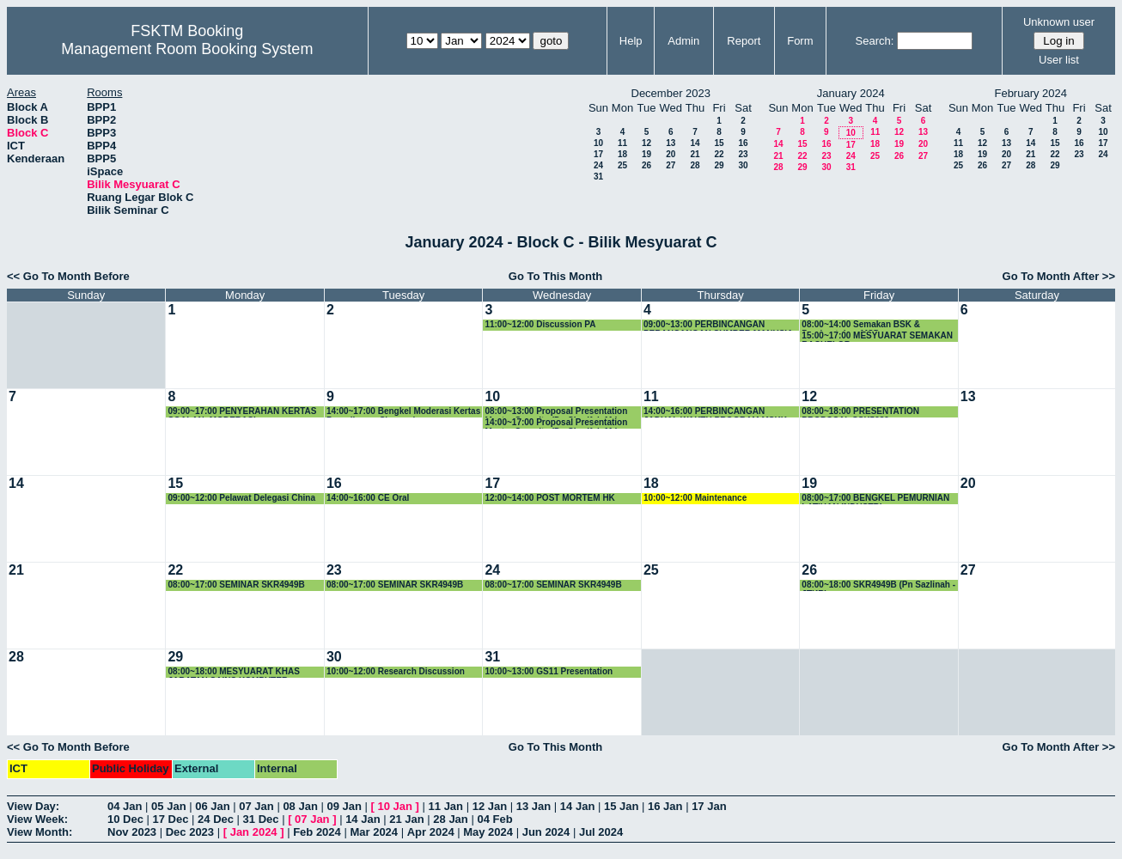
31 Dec (261, 819)
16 (742, 143)
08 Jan (300, 806)
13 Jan (533, 806)
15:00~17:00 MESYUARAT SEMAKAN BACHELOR (877, 336)
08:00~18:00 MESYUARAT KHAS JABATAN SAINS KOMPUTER (233, 672)
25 (622, 165)
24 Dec (216, 819)
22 (718, 154)
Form (800, 40)
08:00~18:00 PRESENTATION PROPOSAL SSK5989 (860, 411)
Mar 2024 (374, 831)
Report (743, 40)
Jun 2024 (546, 831)
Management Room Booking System (187, 49)
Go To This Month (556, 276)
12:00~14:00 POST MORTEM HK (549, 498)
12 (646, 143)
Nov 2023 (131, 831)
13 (670, 143)
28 (694, 165)
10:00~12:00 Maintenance (695, 498)
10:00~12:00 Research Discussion (395, 671)
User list (1059, 59)
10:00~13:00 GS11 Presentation (549, 671)
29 (718, 165)
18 (622, 154)
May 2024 (488, 831)
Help (631, 40)
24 (598, 165)
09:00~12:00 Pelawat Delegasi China (241, 498)
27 (670, 165)
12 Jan (490, 806)
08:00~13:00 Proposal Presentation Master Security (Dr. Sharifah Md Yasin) (556, 411)
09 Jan (343, 806)
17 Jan (709, 806)
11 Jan (446, 806)
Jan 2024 (253, 831)
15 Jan (621, 806)
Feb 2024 (317, 831)
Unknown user (1059, 21)
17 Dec (171, 819)
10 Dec (125, 819)
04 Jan (124, 806)
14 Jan (577, 806)
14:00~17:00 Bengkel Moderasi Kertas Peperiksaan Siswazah (403, 411)
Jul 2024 (601, 831)
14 (694, 143)
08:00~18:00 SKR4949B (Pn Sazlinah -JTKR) (878, 585)
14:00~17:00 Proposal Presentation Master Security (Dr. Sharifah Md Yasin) (556, 423)
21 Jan (406, 819)
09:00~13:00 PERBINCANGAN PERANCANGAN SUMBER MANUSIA (718, 325)
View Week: (37, 819)
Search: (875, 40)
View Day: (33, 806)
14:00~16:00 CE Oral (367, 498)
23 (742, 154)
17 (598, 154)
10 (598, 143)
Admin (683, 40)
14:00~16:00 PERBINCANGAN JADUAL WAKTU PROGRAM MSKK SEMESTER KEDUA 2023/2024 (715, 411)
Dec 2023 (190, 831)
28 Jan (450, 819)
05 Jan (168, 806)
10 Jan (395, 806)
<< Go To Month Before (68, 276)
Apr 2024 (430, 831)
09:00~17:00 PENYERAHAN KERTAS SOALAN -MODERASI (242, 411)
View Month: (39, 831)
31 (598, 176)
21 (694, 154)
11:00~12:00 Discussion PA (540, 324)
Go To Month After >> (1059, 276)
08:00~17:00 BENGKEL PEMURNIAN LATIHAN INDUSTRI (875, 498)
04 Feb (494, 819)
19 (646, 154)
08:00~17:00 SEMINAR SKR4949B (236, 584)
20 (670, 154)
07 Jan (256, 806)
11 (622, 143)
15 (718, 143)
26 (646, 165)
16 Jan (665, 806)
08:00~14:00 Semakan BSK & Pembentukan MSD (861, 325)
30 (742, 165)
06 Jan (212, 806)
